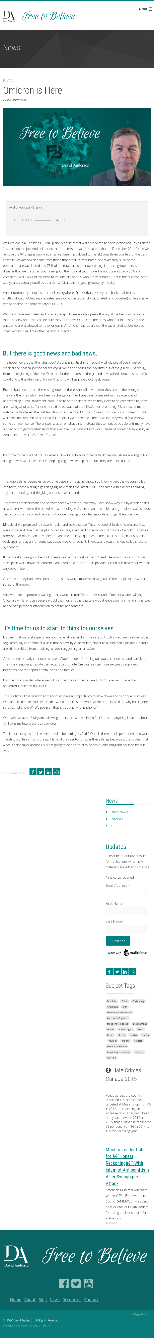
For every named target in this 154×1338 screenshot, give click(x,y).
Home (15, 1299)
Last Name (115, 921)
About (29, 1299)
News (112, 801)
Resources (72, 1299)
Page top (138, 1314)
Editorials (116, 819)
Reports (115, 826)
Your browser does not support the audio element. (39, 220)
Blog (42, 1299)
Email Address (117, 885)
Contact (91, 1299)
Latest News (119, 812)
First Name (115, 903)
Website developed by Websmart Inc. (27, 1325)
